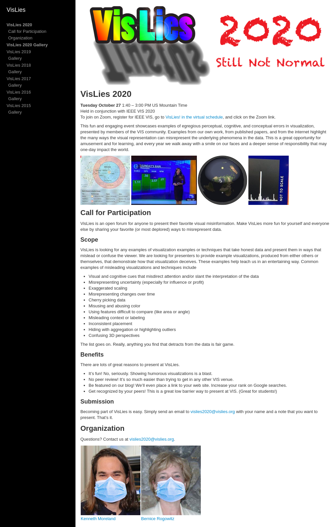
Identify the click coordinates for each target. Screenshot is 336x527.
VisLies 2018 (19, 65)
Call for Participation (27, 31)
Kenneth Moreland (98, 518)
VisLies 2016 (19, 92)
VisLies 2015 (19, 105)
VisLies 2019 (19, 51)
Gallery (15, 58)
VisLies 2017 (19, 78)
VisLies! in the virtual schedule (194, 117)
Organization (20, 37)
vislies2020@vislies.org (213, 411)
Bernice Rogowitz (157, 518)
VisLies (16, 10)
